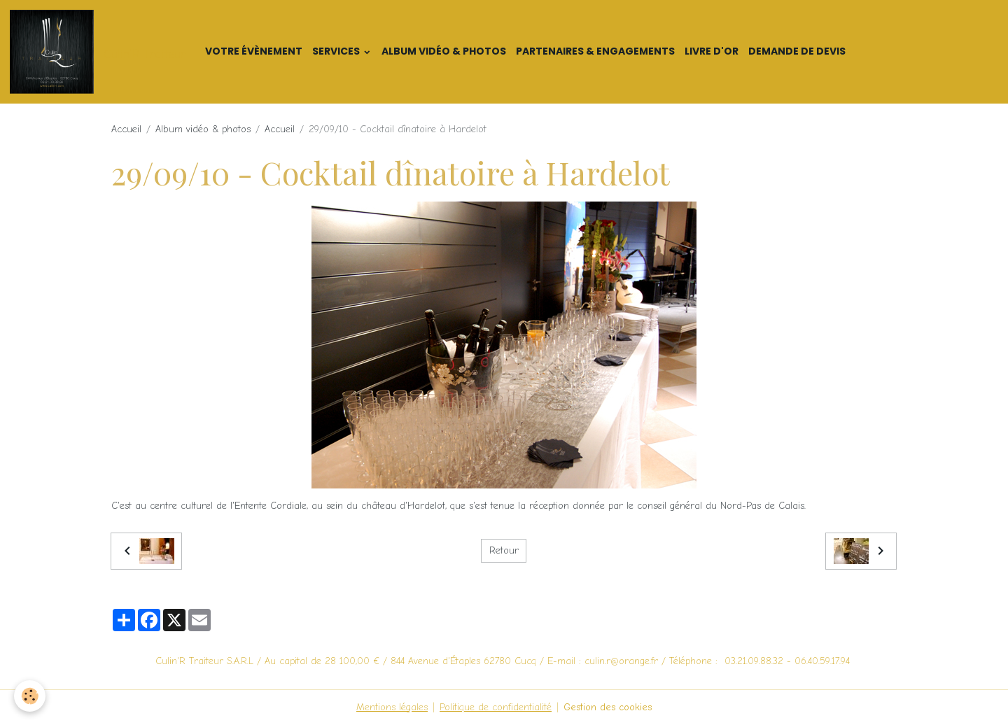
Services (337, 51)
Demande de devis (797, 51)
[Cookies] (30, 696)
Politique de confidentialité (496, 707)
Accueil (126, 129)
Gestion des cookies (608, 707)
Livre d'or (711, 51)
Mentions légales (392, 707)
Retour (504, 550)
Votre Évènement (253, 51)
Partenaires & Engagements (595, 51)
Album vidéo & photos (444, 51)
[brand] (100, 52)
